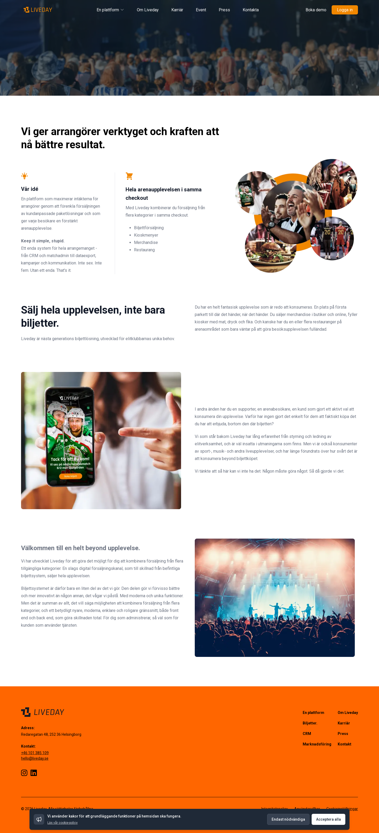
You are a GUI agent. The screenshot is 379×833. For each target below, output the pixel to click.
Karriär (177, 9)
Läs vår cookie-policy (62, 823)
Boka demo (316, 9)
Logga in (345, 9)
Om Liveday (148, 9)
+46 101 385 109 (35, 753)
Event (201, 9)
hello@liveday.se (34, 758)
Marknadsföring (317, 744)
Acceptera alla (328, 819)
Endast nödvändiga (288, 819)
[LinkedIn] (34, 773)
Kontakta (251, 9)
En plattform (110, 9)
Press (224, 9)
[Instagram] (24, 773)
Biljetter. (310, 723)
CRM (307, 734)
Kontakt (344, 744)
